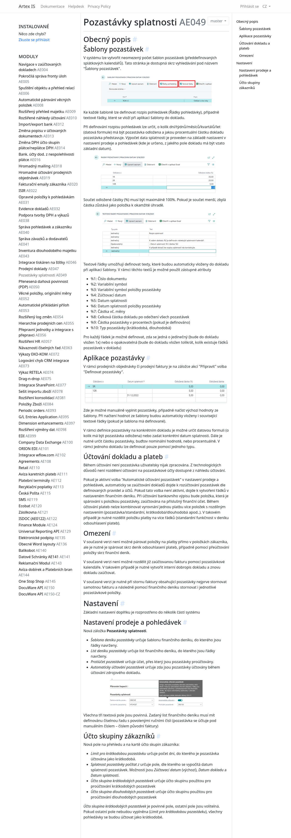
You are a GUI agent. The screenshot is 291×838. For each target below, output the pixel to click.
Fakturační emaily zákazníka (48, 184)
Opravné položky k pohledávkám (46, 199)
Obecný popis (247, 21)
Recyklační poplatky (41, 486)
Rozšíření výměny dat (42, 429)
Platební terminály (40, 480)
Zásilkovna (33, 512)
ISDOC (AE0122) (38, 518)
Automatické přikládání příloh (44, 308)
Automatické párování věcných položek (45, 102)
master (217, 20)
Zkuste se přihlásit (34, 39)
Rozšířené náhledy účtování (48, 117)
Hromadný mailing (40, 166)
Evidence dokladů (39, 208)
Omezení (246, 55)
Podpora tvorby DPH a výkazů (44, 218)
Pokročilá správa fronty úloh (42, 79)
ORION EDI (34, 448)
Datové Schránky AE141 (44, 556)
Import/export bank (41, 124)
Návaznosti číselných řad (45, 347)
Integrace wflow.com (42, 455)
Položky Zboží (36, 404)
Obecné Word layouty (43, 544)
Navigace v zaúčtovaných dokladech (40, 67)
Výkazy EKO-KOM (39, 354)
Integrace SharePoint (42, 385)
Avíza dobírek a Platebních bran (45, 572)
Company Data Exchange (46, 442)
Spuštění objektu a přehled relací (47, 90)
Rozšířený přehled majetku (47, 111)
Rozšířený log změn (41, 316)
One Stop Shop (37, 581)
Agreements (35, 461)
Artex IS (27, 6)
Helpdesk (76, 6)
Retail (29, 467)
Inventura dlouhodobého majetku (47, 253)
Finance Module (38, 524)
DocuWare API (37, 587)
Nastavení (244, 63)
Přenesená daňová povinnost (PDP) (43, 284)
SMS (28, 499)
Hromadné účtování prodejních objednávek (45, 175)
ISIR (28, 190)
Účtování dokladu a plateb (254, 46)
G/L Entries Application (44, 416)
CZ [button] (265, 6)
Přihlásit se (249, 6)
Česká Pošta (35, 493)
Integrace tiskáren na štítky (47, 262)
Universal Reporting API (45, 531)
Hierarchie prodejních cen (46, 323)
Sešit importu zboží (41, 391)
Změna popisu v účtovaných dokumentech (42, 133)
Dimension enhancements (47, 423)
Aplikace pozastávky (255, 36)
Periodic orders (37, 410)
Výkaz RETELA (36, 372)
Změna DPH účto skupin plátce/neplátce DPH (42, 145)
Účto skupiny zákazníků (249, 85)
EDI (27, 435)
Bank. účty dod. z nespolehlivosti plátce (46, 157)
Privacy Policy (99, 6)
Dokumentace (53, 6)
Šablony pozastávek (255, 28)
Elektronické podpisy (42, 537)
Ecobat (30, 505)
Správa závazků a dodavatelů (43, 241)
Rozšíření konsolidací (42, 397)
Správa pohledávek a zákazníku (45, 229)
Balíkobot (32, 550)
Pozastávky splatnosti (43, 275)
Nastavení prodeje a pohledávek (255, 73)
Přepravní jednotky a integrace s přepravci (46, 332)
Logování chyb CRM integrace (44, 363)
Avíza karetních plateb (43, 474)
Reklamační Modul (40, 563)
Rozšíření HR (35, 341)
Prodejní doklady (39, 268)
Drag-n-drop (35, 378)
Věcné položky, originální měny (45, 296)
